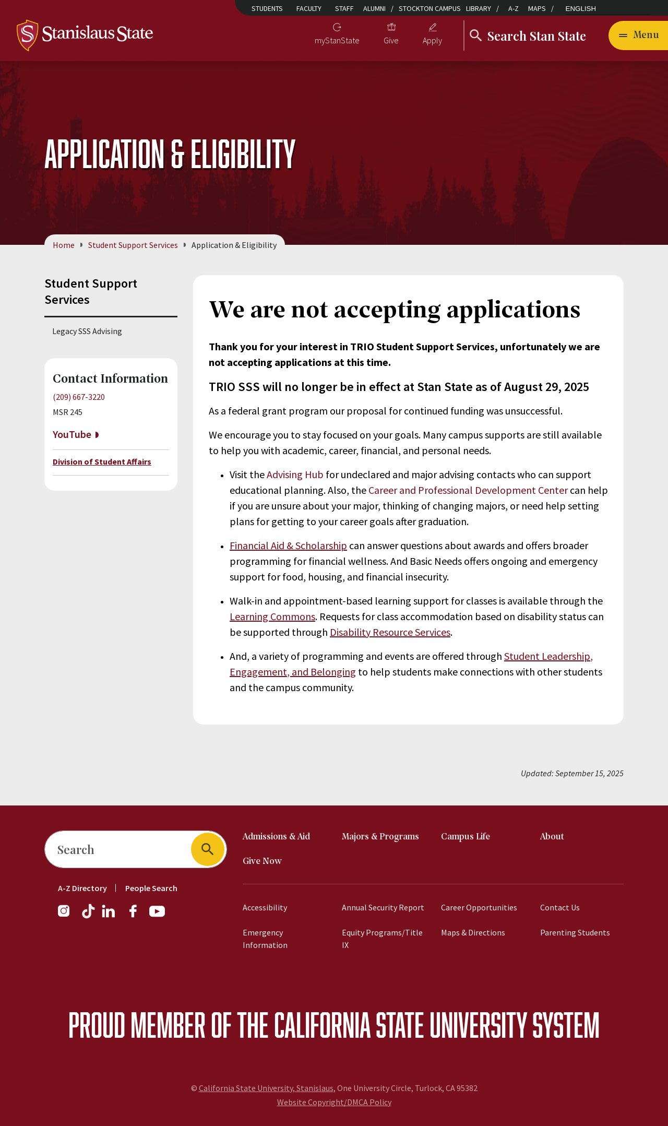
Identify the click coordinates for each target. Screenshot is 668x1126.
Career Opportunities (479, 907)
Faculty (308, 8)
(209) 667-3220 (79, 397)
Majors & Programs (380, 837)
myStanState (337, 40)
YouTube (72, 434)
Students (267, 8)
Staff (344, 8)
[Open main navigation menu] (638, 35)
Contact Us (560, 907)
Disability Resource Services (390, 631)
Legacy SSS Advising (87, 331)
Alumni (374, 8)
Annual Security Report (383, 907)
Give (391, 40)
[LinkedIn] (109, 916)
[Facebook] (137, 916)
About (552, 837)
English (581, 9)
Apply (432, 40)
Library (478, 8)
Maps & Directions (473, 932)
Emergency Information (265, 938)
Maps (537, 8)
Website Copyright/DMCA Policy (334, 1102)
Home (64, 245)
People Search (151, 888)
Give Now (262, 862)
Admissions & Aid (276, 837)
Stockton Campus (430, 8)
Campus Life (465, 837)
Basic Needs (436, 560)
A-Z (513, 8)
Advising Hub (295, 474)
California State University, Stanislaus (266, 1088)
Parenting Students (575, 932)
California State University (400, 1024)
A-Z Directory (82, 888)
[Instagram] (68, 916)
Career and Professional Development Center (468, 489)
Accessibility (265, 907)
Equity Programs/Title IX (382, 938)
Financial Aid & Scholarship (288, 545)
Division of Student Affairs (102, 461)
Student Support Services (133, 245)
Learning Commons (272, 616)
